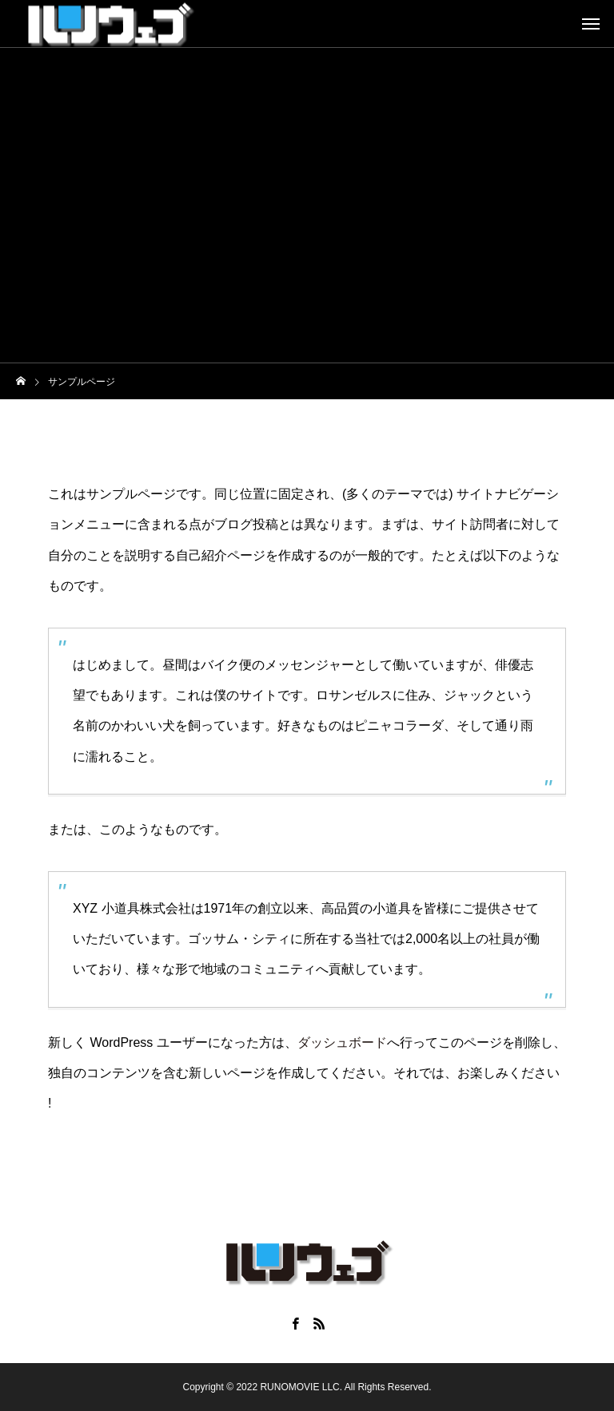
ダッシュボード (342, 1042)
